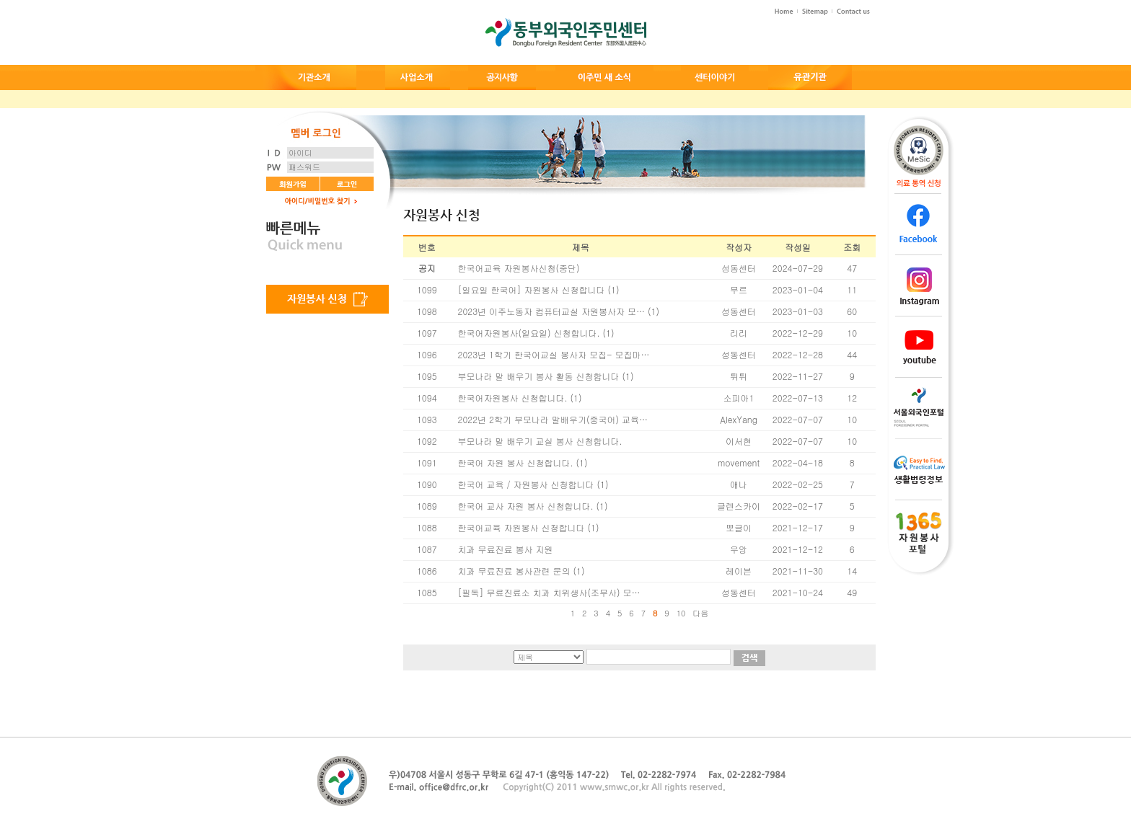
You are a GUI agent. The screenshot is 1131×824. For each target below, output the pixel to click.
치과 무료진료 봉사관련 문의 (514, 570)
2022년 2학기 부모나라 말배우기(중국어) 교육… (553, 419)
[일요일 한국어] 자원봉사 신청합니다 (531, 289)
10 (681, 613)
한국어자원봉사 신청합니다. (513, 397)
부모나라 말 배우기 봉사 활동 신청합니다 (539, 376)
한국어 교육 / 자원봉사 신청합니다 (526, 484)
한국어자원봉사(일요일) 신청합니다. (529, 333)
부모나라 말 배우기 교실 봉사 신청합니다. (540, 441)
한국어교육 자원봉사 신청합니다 (521, 527)
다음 (700, 613)
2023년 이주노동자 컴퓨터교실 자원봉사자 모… (552, 311)
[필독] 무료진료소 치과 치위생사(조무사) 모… (549, 592)
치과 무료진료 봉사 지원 (505, 549)
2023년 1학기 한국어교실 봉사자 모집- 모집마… (554, 354)
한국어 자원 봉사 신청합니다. (515, 462)
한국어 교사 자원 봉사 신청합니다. (526, 506)
